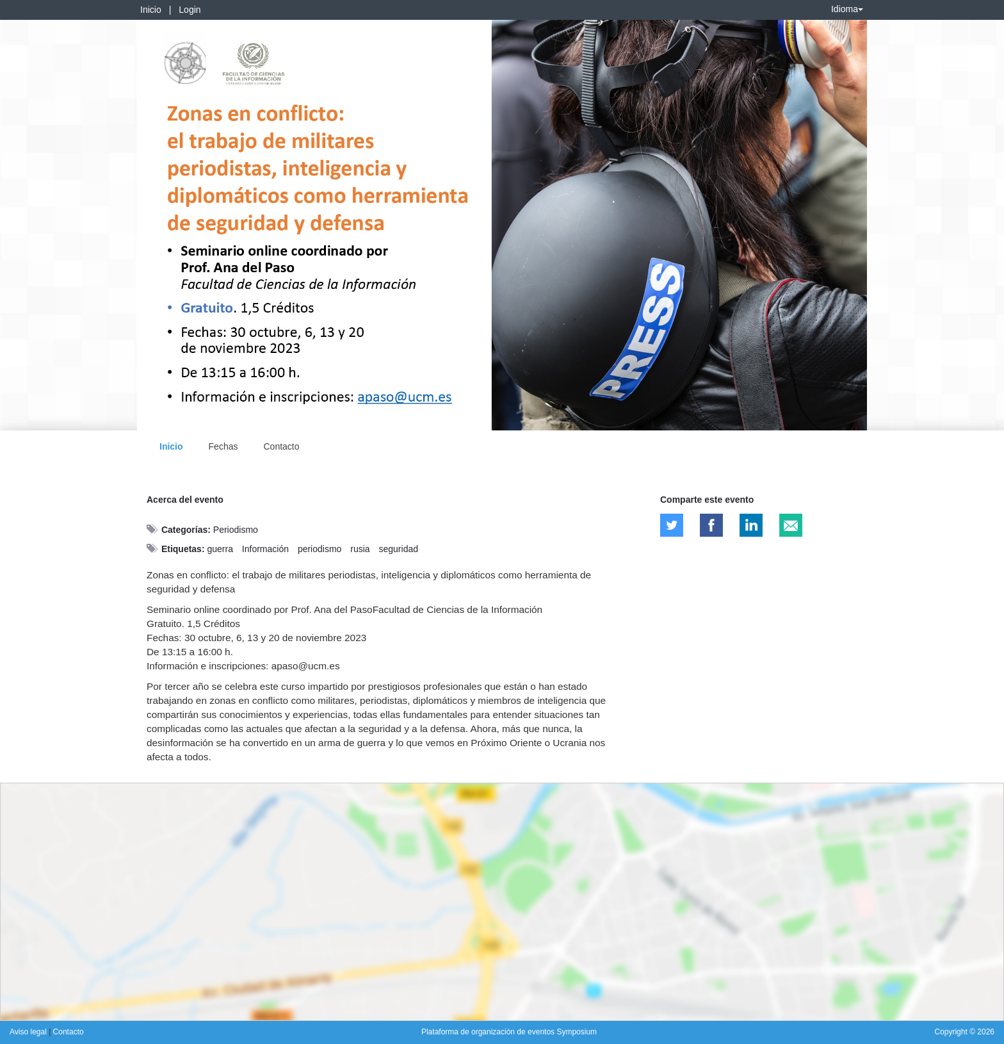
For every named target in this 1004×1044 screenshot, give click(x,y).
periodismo (319, 549)
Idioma (847, 9)
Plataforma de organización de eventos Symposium (509, 1031)
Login (189, 9)
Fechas (223, 446)
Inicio (150, 9)
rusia (359, 549)
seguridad (399, 549)
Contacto (281, 446)
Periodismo (235, 530)
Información (265, 549)
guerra (219, 549)
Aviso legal (29, 1031)
